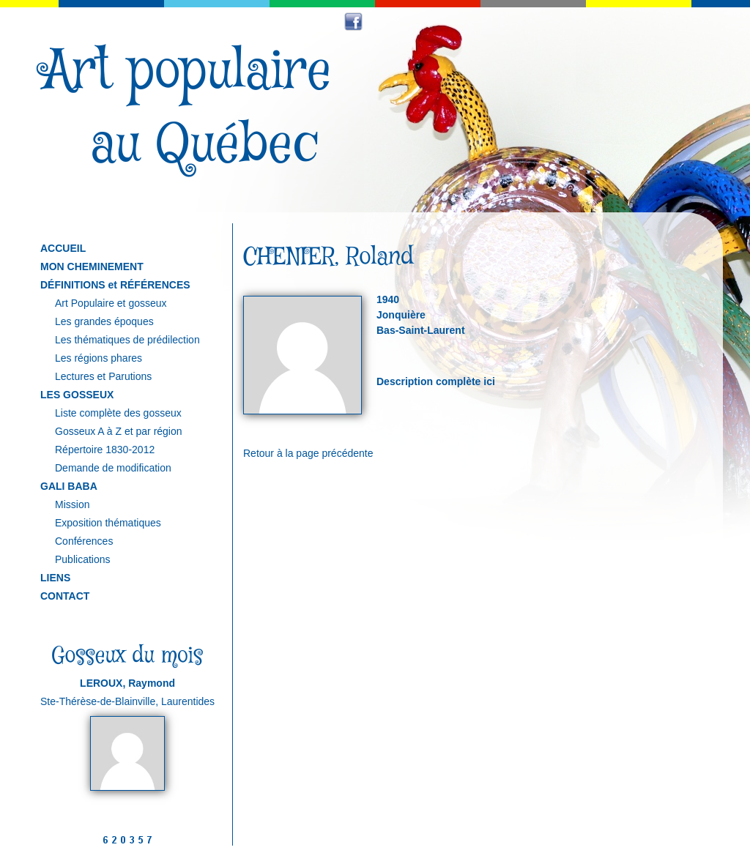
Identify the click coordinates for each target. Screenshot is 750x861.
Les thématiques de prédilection (127, 340)
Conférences (84, 541)
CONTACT (64, 596)
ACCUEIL (63, 248)
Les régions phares (98, 358)
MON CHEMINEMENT (92, 266)
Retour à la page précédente (308, 453)
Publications (83, 559)
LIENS (55, 578)
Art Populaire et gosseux (111, 303)
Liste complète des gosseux (118, 413)
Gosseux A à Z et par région (118, 431)
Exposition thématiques (108, 523)
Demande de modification (113, 468)
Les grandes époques (104, 321)
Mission (72, 504)
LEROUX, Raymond (127, 683)
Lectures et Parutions (103, 376)
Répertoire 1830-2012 (105, 449)
